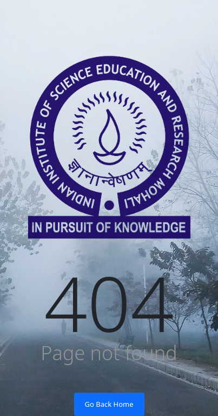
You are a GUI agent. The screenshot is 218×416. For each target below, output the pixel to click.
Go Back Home (109, 404)
